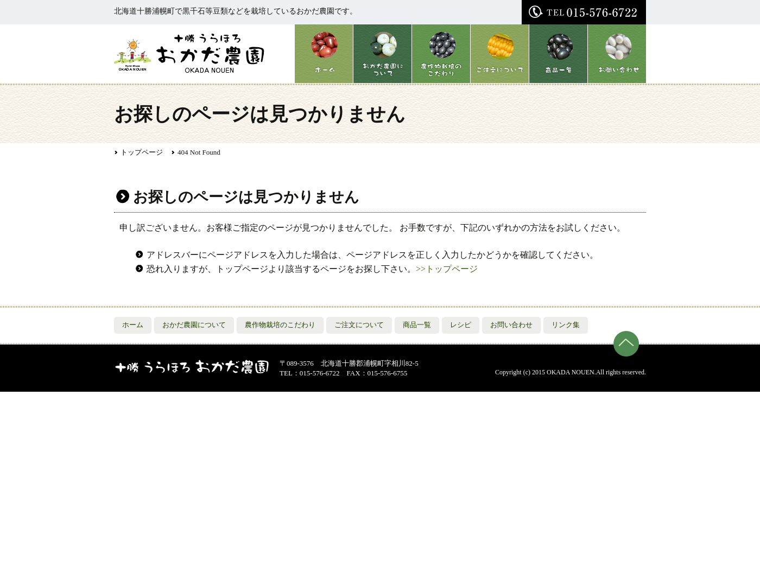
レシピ (460, 325)
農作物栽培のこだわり (440, 53)
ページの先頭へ (626, 343)
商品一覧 (558, 53)
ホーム (323, 53)
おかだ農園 (190, 53)
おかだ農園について (382, 53)
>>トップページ (447, 268)
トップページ (142, 152)
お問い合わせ (616, 53)
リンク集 (566, 325)
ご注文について (499, 53)
